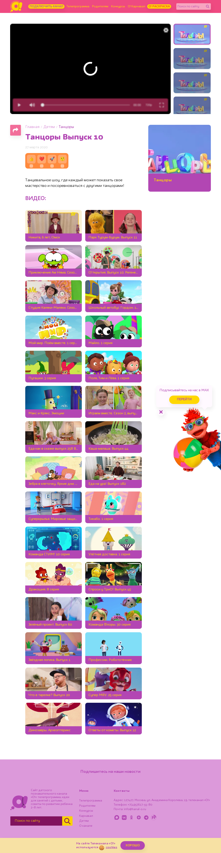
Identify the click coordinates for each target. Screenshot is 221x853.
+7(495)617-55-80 (140, 804)
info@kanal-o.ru (135, 809)
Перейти (184, 399)
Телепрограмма (77, 6)
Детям (49, 127)
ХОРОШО (133, 845)
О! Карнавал (136, 6)
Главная (32, 127)
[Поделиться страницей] (15, 130)
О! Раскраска (159, 6)
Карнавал (86, 816)
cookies (111, 847)
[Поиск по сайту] (190, 6)
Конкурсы (118, 6)
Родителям (100, 6)
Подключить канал (46, 6)
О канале (85, 826)
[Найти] (207, 6)
